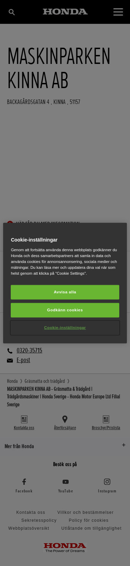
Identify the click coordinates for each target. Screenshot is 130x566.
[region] (65, 283)
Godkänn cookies (65, 310)
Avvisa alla (65, 292)
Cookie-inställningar (65, 327)
